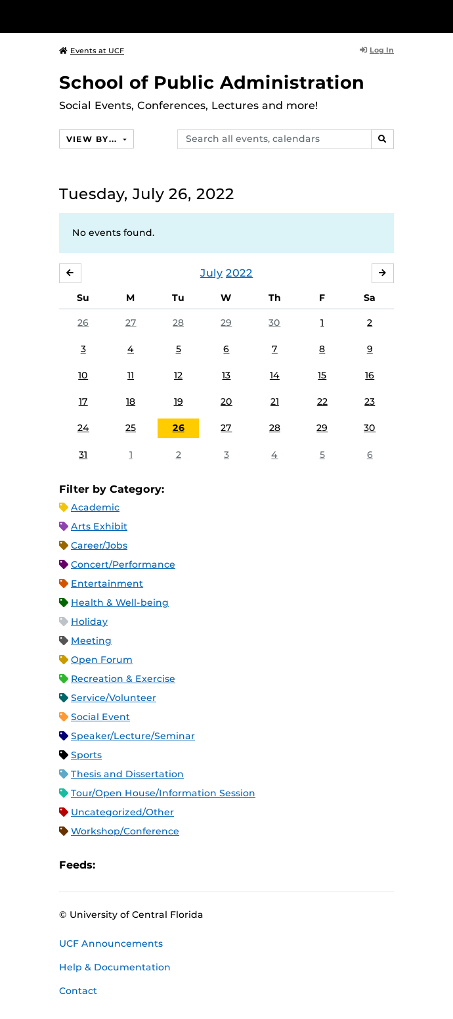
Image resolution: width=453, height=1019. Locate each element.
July (211, 273)
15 (322, 375)
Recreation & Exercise (123, 679)
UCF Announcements (111, 943)
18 (130, 401)
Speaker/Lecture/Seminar (133, 736)
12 (178, 375)
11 (130, 375)
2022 (239, 273)
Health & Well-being (120, 602)
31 (83, 455)
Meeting (91, 640)
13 (226, 375)
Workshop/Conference (125, 831)
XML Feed (179, 865)
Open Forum (102, 660)
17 (83, 401)
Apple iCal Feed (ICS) (112, 865)
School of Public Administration (211, 82)
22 (322, 401)
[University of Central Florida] (100, 16)
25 (130, 428)
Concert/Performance (123, 564)
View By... (93, 139)
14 (275, 375)
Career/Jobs (99, 545)
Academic (95, 507)
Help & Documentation (115, 967)
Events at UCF (91, 50)
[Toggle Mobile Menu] (440, 15)
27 (131, 322)
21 (274, 401)
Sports (86, 755)
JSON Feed (201, 865)
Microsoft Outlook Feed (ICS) (134, 865)
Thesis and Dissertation (127, 774)
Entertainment (107, 583)
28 (178, 322)
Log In (377, 50)
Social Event (100, 717)
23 (369, 401)
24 (83, 428)
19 (178, 401)
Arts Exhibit (99, 526)
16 (369, 375)
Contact (78, 991)
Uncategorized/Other (122, 812)
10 (83, 375)
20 (226, 401)
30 (274, 322)
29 (226, 322)
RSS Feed (157, 865)
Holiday (89, 621)
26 (83, 322)
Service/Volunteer (113, 698)
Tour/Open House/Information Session (163, 793)
